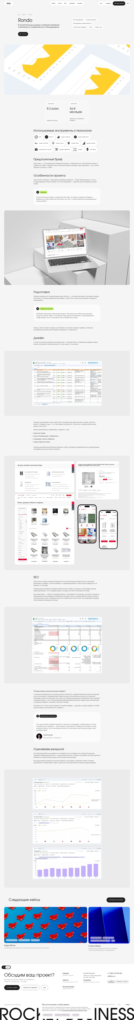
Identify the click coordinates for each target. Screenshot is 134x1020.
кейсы (53, 3)
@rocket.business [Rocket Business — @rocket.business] (68, 986)
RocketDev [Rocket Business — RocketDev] (87, 980)
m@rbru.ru (111, 976)
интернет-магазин (91, 19)
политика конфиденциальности (104, 1004)
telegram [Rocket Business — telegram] (66, 973)
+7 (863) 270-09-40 (114, 973)
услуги (60, 3)
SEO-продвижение (78, 19)
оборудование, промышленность (82, 23)
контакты (79, 3)
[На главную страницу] (18, 14)
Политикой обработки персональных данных (74, 1010)
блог (65, 3)
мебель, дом (98, 27)
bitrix (91, 27)
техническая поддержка (80, 27)
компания (72, 3)
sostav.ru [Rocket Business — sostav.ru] (66, 980)
